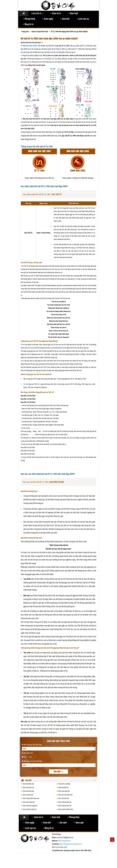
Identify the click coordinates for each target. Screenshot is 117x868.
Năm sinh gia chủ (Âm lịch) (32, 745)
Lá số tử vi (37, 13)
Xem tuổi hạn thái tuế (29, 809)
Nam (24, 757)
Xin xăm (62, 822)
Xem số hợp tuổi (28, 795)
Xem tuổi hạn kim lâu (64, 802)
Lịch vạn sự (82, 18)
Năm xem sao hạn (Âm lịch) (32, 761)
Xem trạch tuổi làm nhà (65, 809)
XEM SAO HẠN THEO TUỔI (32, 46)
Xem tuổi (73, 13)
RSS (65, 847)
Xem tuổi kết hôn (63, 798)
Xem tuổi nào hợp (28, 791)
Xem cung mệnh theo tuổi (31, 798)
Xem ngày (47, 18)
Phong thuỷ (29, 18)
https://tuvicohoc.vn (64, 841)
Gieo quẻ (79, 822)
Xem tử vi (55, 13)
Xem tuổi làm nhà (28, 784)
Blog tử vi (28, 24)
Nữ (29, 757)
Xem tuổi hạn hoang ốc (30, 806)
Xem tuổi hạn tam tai (64, 806)
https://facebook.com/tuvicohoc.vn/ (71, 844)
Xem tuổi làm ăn (63, 787)
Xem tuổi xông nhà (28, 802)
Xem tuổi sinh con (28, 787)
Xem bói (64, 18)
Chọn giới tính (27, 753)
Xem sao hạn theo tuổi (65, 795)
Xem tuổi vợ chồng (64, 784)
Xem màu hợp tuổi (64, 791)
